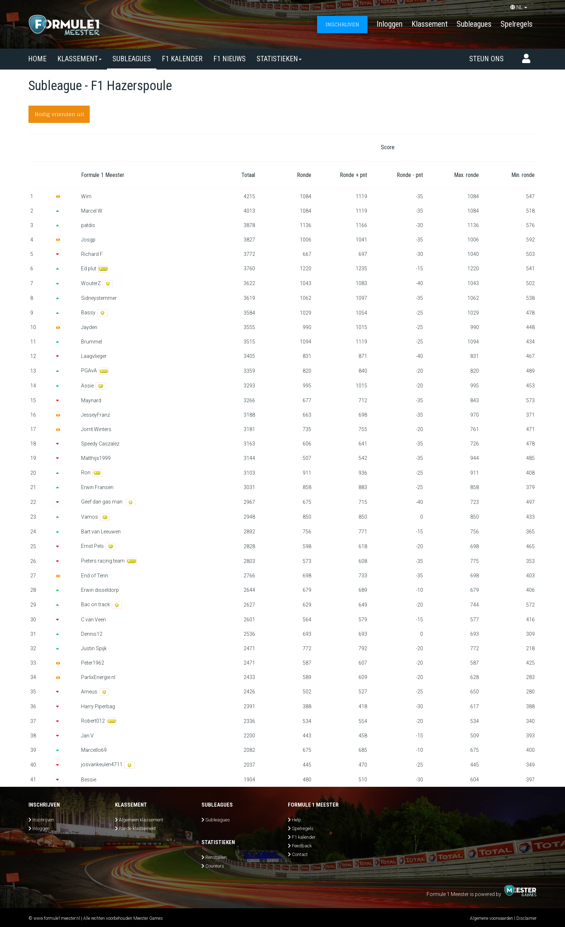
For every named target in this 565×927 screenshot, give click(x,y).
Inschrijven (43, 819)
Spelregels (517, 23)
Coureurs (214, 866)
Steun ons (486, 58)
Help (296, 819)
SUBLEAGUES (131, 58)
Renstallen (216, 857)
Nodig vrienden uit (59, 114)
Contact (300, 854)
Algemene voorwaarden (491, 918)
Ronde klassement (137, 828)
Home (37, 58)
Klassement (429, 23)
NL (518, 7)
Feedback (302, 845)
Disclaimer (526, 918)
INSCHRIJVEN (342, 24)
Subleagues (474, 23)
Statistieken (279, 58)
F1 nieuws (229, 58)
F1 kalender (182, 58)
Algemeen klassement (141, 819)
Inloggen (389, 23)
